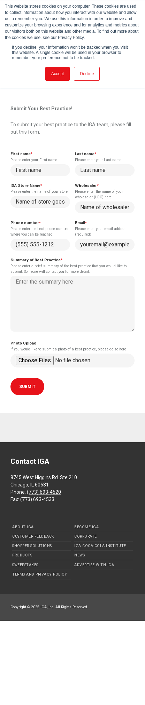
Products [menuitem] (22, 555)
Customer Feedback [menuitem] (33, 536)
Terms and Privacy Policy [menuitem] (39, 574)
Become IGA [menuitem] (86, 527)
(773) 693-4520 (44, 492)
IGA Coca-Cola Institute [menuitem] (100, 546)
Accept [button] (57, 73)
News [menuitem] (79, 555)
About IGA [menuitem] (23, 527)
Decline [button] (87, 73)
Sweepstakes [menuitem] (25, 565)
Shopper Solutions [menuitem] (32, 546)
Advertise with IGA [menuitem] (94, 565)
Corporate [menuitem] (85, 536)
